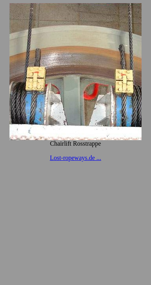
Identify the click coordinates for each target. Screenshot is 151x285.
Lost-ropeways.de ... (75, 157)
